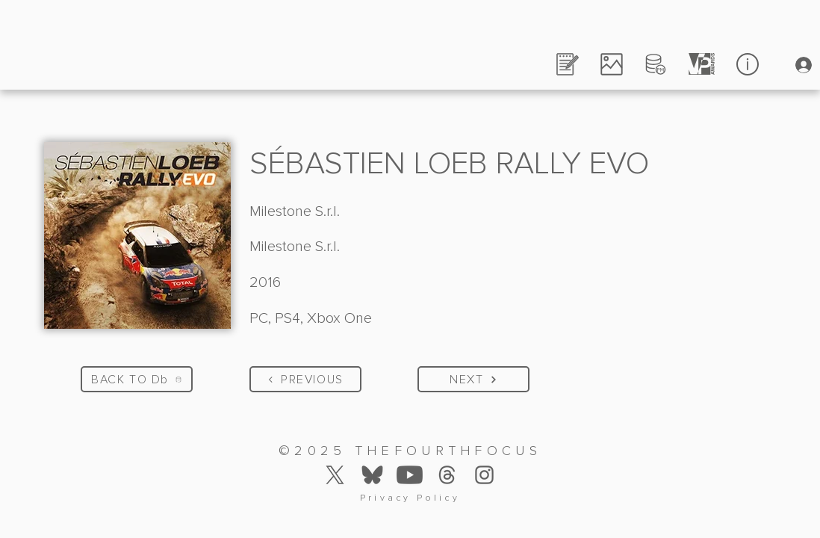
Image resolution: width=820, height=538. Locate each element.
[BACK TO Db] (137, 379)
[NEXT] (473, 379)
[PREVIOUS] (305, 379)
